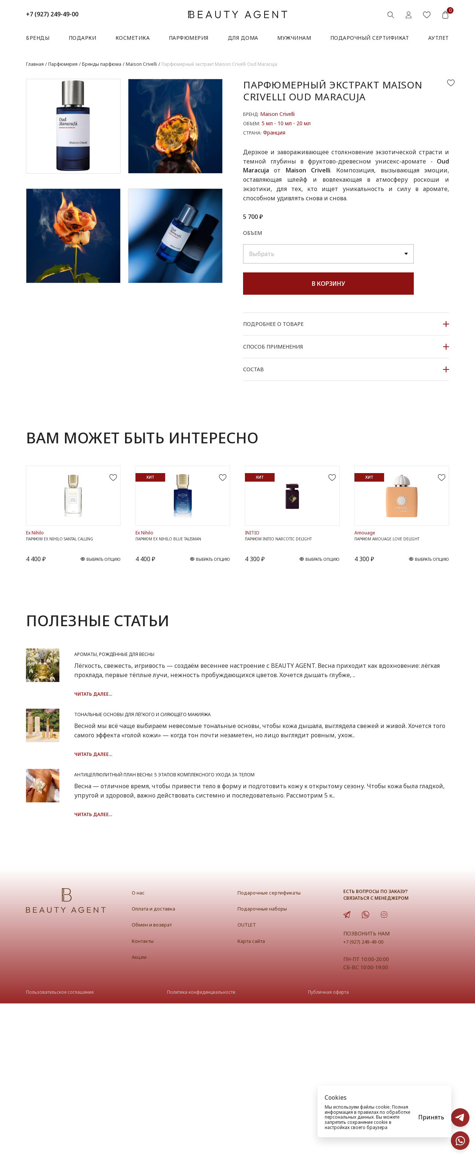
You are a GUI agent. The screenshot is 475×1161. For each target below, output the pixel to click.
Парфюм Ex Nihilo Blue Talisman (177, 594)
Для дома (243, 37)
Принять (431, 1117)
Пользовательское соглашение (60, 1150)
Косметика (132, 37)
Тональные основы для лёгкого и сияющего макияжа (278, 805)
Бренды (37, 37)
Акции (140, 1114)
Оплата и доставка (158, 1066)
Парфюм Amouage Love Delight (394, 594)
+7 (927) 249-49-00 (52, 14)
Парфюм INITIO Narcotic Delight (288, 594)
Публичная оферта (328, 1150)
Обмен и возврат (155, 1082)
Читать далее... (194, 763)
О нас (139, 1050)
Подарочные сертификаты (274, 1050)
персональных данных (349, 1117)
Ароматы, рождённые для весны (236, 712)
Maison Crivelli (277, 113)
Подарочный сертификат (369, 37)
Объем (252, 232)
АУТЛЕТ (438, 37)
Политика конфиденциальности (201, 1150)
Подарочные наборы (266, 1066)
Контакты (145, 1098)
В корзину (328, 283)
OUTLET (248, 1082)
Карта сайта (254, 1098)
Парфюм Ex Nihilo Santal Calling (68, 594)
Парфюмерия (189, 37)
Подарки (82, 37)
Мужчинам (294, 37)
